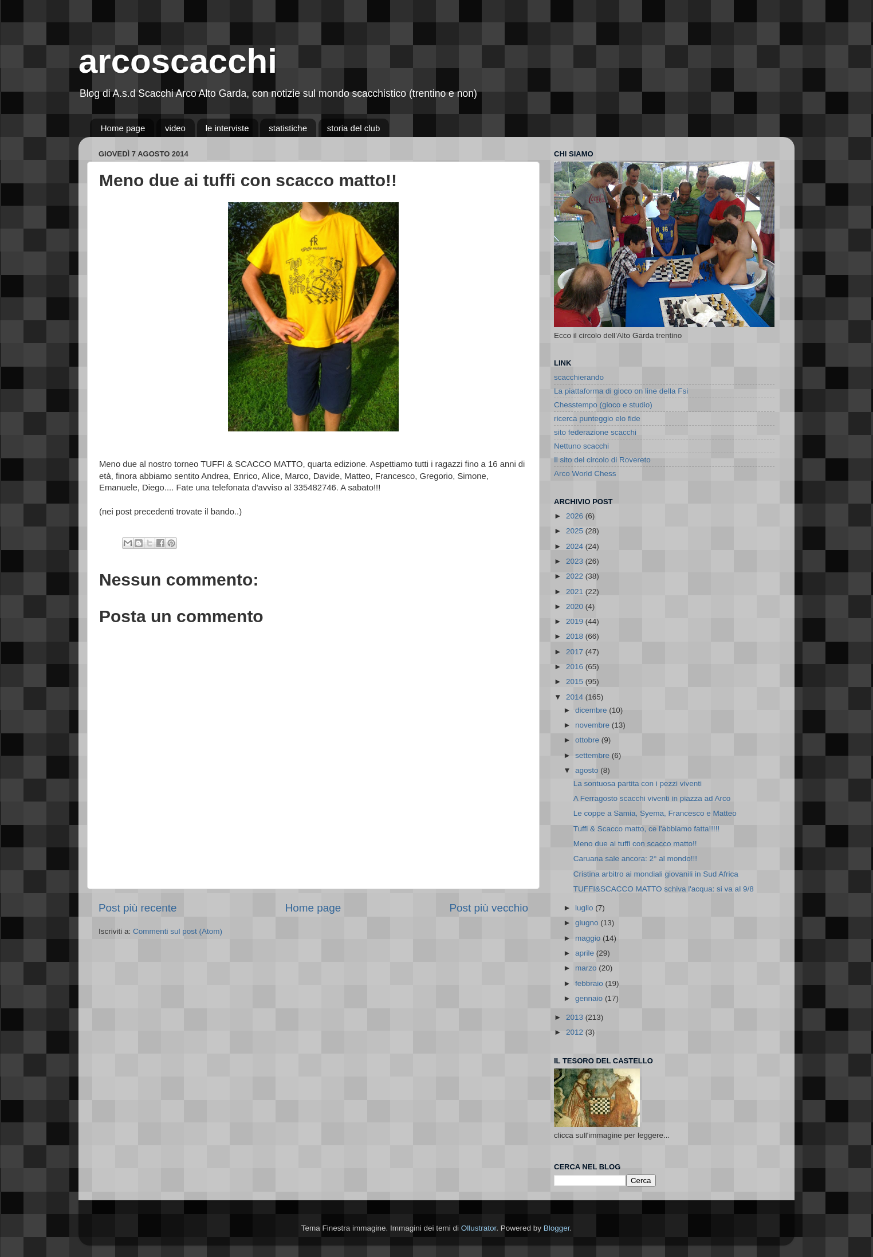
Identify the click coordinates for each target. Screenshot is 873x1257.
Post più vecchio (488, 908)
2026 (575, 516)
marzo (587, 968)
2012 (575, 1032)
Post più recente (138, 908)
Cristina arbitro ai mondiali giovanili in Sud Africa (655, 874)
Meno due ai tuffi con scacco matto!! (635, 843)
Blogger (557, 1228)
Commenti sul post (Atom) (177, 931)
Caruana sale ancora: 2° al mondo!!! (635, 858)
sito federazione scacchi (595, 432)
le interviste (227, 128)
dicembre (592, 710)
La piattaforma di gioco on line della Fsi (621, 391)
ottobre (588, 740)
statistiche (288, 128)
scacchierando (579, 377)
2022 (575, 576)
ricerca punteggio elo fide (597, 418)
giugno (587, 922)
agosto (587, 770)
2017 (575, 651)
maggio (589, 938)
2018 (575, 636)
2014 (575, 697)
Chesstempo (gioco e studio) (603, 404)
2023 (575, 561)
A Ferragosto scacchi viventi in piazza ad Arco (652, 798)
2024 (575, 546)
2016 (575, 666)
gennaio (590, 998)
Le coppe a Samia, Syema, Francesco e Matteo (655, 813)
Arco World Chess (585, 473)
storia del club (353, 128)
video (175, 128)
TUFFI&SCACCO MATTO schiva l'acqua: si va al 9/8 (663, 889)
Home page (123, 128)
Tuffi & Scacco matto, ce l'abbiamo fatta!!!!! (646, 828)
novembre (593, 725)
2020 (575, 606)
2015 (575, 681)
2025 (575, 531)
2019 (575, 621)
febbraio (590, 983)
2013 (575, 1017)
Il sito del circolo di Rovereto (602, 459)
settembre (593, 755)
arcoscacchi (177, 61)
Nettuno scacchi (581, 446)
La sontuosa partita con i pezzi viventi (637, 783)
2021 (575, 591)
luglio (585, 908)
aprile (585, 953)
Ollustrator (479, 1228)
